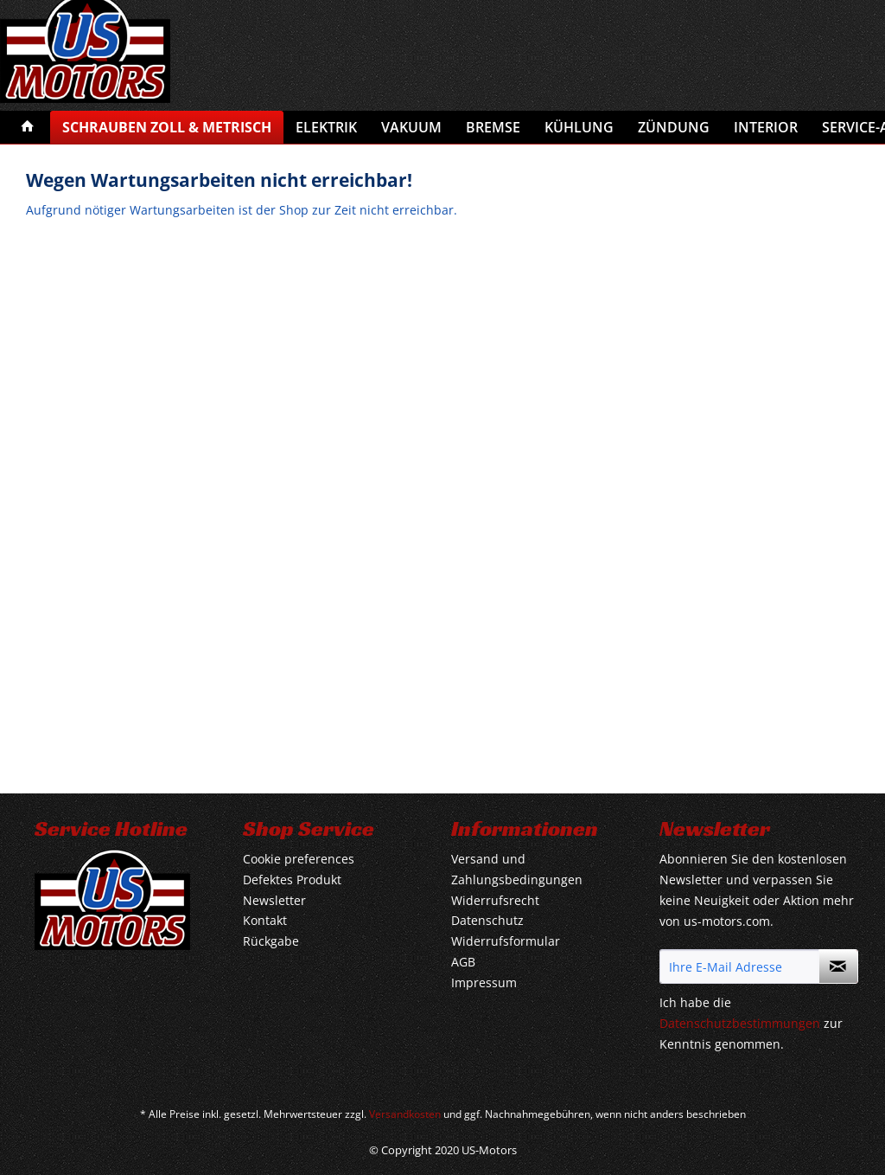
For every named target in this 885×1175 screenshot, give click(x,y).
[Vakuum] (411, 127)
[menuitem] (28, 127)
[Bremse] (493, 127)
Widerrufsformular (505, 941)
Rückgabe (271, 941)
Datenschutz (487, 920)
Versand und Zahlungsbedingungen (517, 869)
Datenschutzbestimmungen (739, 1023)
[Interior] (766, 127)
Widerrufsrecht (495, 900)
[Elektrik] (326, 127)
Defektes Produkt (292, 879)
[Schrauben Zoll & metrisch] (166, 127)
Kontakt (265, 920)
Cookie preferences (298, 859)
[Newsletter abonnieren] (838, 966)
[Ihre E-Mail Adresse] (739, 966)
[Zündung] (674, 127)
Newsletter (274, 900)
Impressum (484, 982)
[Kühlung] (579, 127)
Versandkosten (405, 1114)
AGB (463, 961)
